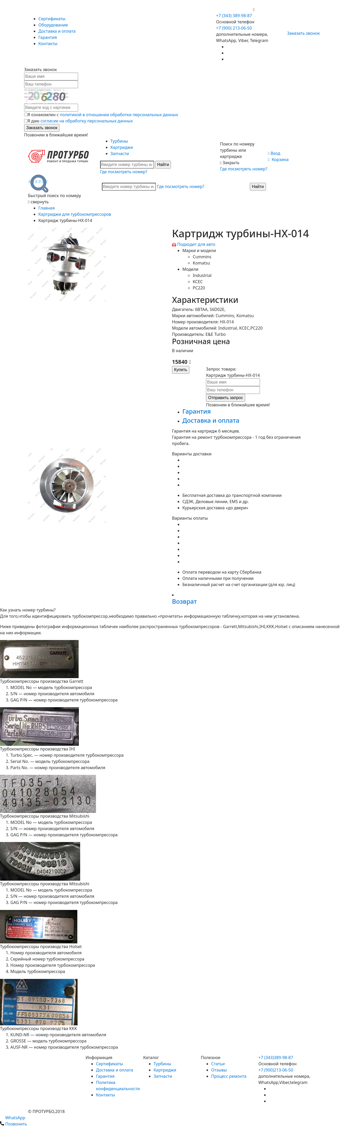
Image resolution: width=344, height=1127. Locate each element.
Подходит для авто (196, 244)
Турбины (119, 141)
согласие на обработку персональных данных (86, 121)
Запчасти (120, 153)
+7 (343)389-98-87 (275, 1057)
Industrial (202, 275)
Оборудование (53, 25)
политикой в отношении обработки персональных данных (119, 114)
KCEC (198, 281)
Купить (180, 369)
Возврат (184, 601)
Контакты (47, 43)
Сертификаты (51, 19)
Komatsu (201, 263)
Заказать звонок (301, 33)
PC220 (199, 288)
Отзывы (219, 1070)
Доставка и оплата (56, 31)
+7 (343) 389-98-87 (234, 15)
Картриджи (122, 147)
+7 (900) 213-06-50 (234, 9)
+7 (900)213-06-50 (275, 1070)
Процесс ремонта (228, 1076)
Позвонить (13, 1124)
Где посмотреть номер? (123, 172)
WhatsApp (12, 1118)
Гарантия (47, 37)
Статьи (218, 1064)
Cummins (202, 257)
